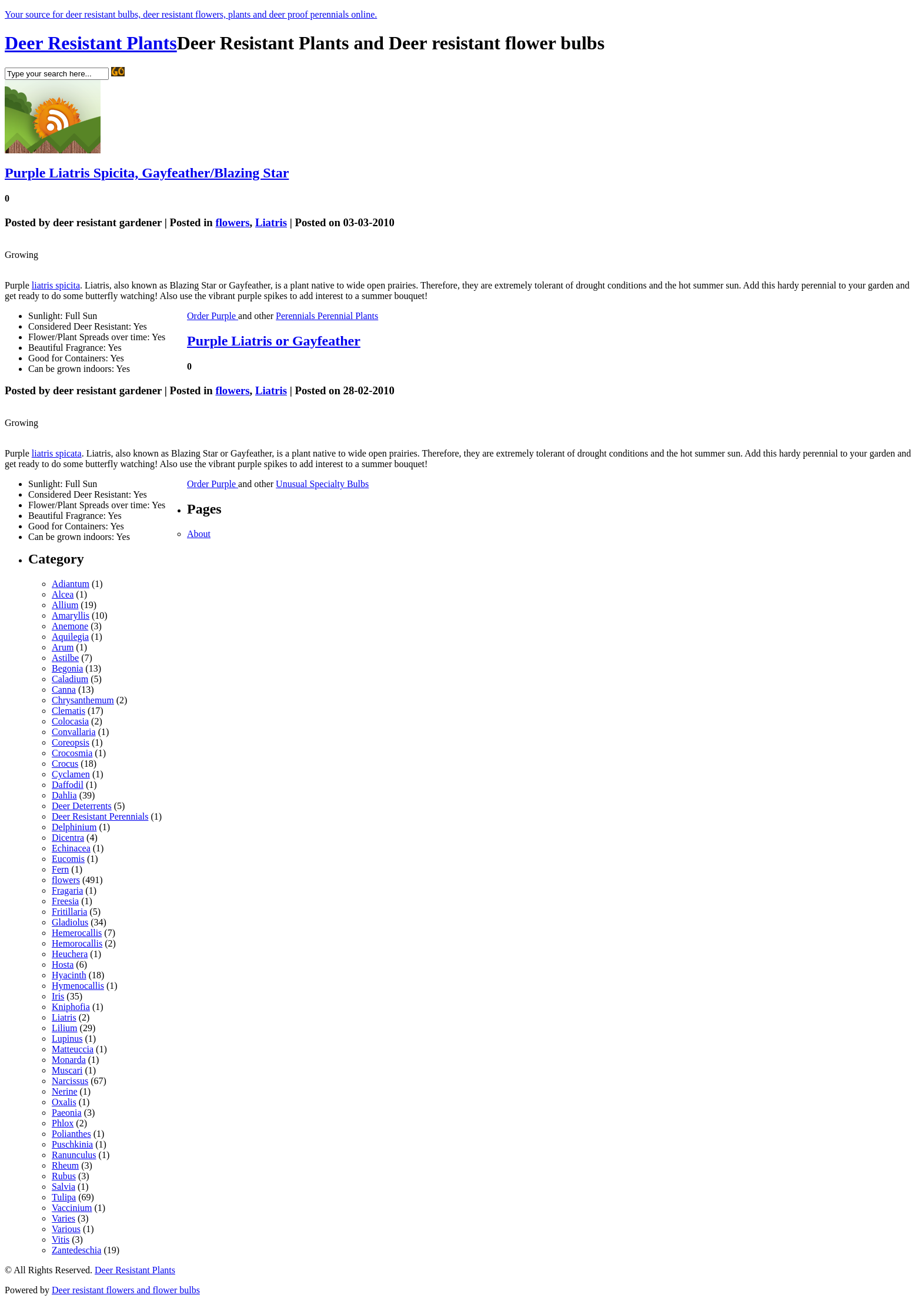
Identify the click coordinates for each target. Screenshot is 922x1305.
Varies (63, 1218)
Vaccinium (72, 1208)
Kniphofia (71, 1007)
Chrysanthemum (83, 700)
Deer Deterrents (82, 806)
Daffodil (67, 785)
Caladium (70, 679)
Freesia (65, 901)
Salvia (63, 1187)
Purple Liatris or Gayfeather (273, 340)
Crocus (65, 764)
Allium (65, 605)
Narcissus (70, 1081)
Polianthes (71, 1134)
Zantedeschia (76, 1250)
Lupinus (67, 1039)
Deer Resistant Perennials (100, 816)
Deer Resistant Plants (91, 42)
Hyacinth (69, 975)
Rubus (64, 1176)
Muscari (67, 1070)
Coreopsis (70, 742)
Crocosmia (72, 753)
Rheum (65, 1165)
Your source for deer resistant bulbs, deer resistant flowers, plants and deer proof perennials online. (191, 14)
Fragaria (67, 890)
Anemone (70, 626)
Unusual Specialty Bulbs (322, 484)
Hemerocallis (77, 933)
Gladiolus (70, 922)
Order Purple (212, 316)
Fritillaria (69, 912)
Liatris (271, 222)
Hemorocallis (77, 943)
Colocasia (70, 721)
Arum (63, 647)
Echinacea (71, 848)
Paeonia (67, 1113)
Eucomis (68, 859)
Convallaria (74, 732)
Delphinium (74, 827)
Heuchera (70, 954)
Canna (64, 690)
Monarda (69, 1060)
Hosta (63, 964)
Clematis (68, 711)
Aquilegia (70, 637)
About (199, 534)
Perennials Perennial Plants (327, 316)
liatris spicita (56, 285)
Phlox (63, 1123)
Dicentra (68, 838)
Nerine (65, 1091)
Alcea (63, 594)
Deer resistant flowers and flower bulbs (126, 1290)
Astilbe (65, 658)
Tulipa (64, 1197)
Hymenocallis (78, 986)
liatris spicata (57, 453)
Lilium (65, 1028)
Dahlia (64, 795)
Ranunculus (74, 1155)
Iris (58, 996)
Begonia (67, 668)
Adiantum (70, 584)
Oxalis (64, 1102)
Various (66, 1229)
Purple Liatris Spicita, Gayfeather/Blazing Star (147, 172)
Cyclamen (71, 774)
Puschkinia (72, 1144)
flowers (232, 222)
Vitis (60, 1239)
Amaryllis (70, 615)
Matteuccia (72, 1049)
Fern (60, 869)
